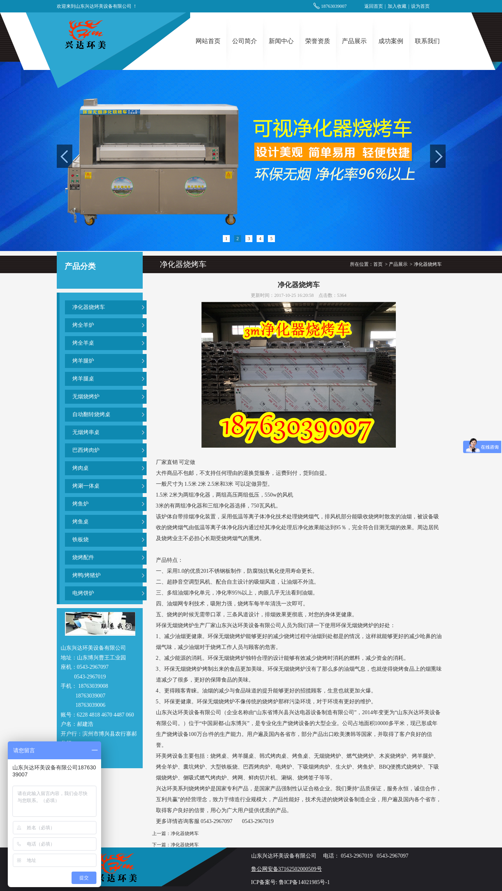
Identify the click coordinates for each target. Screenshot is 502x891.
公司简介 (244, 41)
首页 (378, 264)
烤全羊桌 (83, 343)
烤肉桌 (80, 468)
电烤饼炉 (83, 593)
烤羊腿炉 (83, 361)
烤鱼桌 (80, 522)
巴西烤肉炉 (86, 450)
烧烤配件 (83, 557)
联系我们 (427, 41)
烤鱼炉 (80, 504)
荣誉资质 (317, 41)
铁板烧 (80, 539)
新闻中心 (281, 41)
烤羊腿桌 (83, 379)
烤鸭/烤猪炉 (86, 575)
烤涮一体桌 (86, 486)
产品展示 (354, 41)
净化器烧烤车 (88, 307)
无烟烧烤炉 (86, 396)
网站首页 (208, 41)
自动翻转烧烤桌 (91, 414)
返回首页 (373, 6)
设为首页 (420, 6)
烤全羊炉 (83, 325)
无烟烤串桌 (86, 432)
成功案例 (390, 41)
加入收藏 (397, 6)
